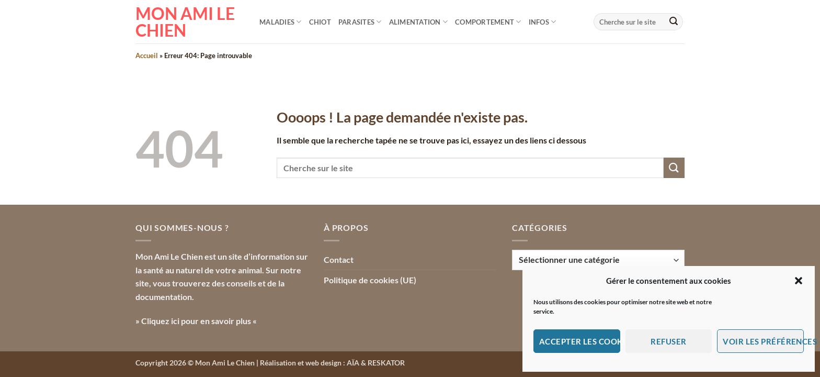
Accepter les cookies (579, 341)
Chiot (320, 22)
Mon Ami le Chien (185, 22)
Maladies (280, 22)
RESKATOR (386, 362)
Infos (542, 22)
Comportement (488, 22)
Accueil (146, 55)
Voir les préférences (763, 341)
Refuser (668, 341)
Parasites (360, 22)
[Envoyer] (673, 22)
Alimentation (418, 22)
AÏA (353, 362)
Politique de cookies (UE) (370, 280)
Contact (339, 259)
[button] (798, 280)
